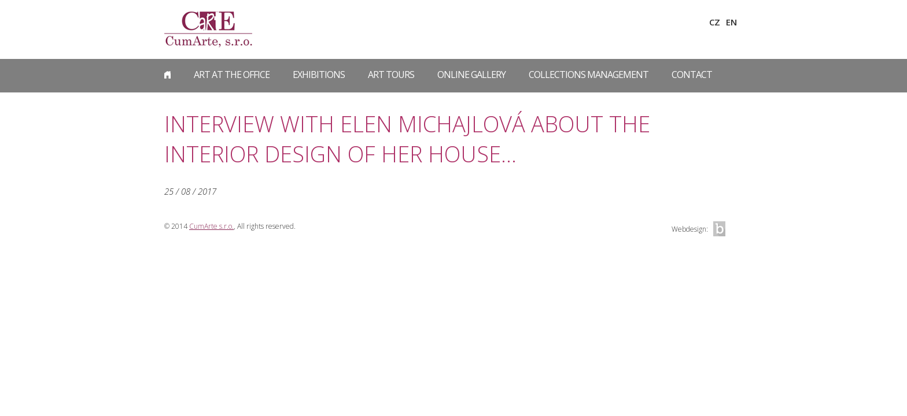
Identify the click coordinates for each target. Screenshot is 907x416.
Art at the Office (232, 74)
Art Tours (391, 74)
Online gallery (471, 74)
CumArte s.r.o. (211, 226)
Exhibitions (319, 74)
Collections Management (588, 74)
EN (731, 22)
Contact (692, 74)
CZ (714, 22)
